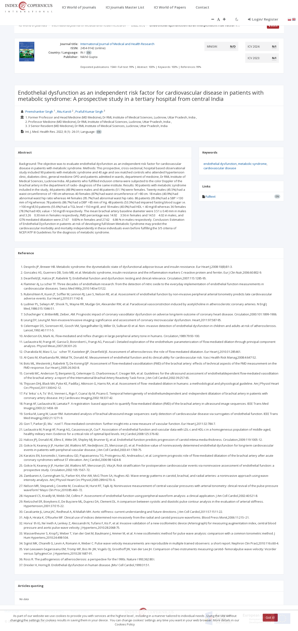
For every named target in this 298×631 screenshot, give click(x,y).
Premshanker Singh (39, 111)
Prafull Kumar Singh (89, 111)
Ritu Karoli (64, 111)
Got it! (270, 617)
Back (273, 26)
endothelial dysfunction (220, 164)
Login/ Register (263, 19)
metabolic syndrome (252, 164)
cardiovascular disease (220, 168)
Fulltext (210, 196)
